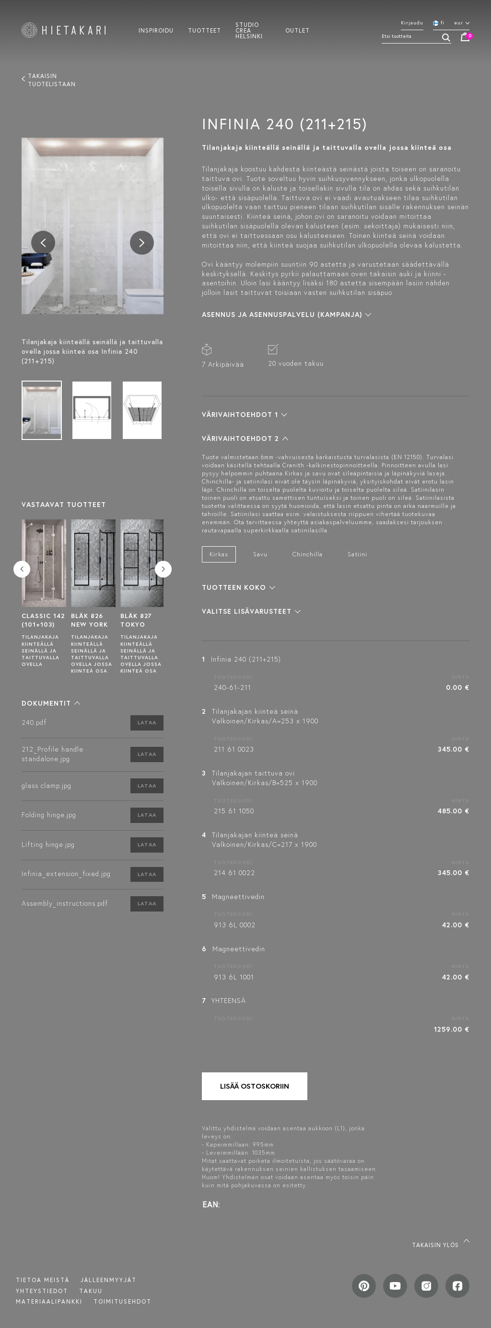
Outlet (297, 30)
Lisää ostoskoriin (254, 1086)
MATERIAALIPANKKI (49, 1301)
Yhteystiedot (42, 1290)
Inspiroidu (156, 30)
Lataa (147, 722)
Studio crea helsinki (249, 30)
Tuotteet (204, 30)
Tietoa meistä (43, 1279)
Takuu (91, 1290)
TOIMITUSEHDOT (123, 1301)
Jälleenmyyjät (109, 1279)
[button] (51, 703)
